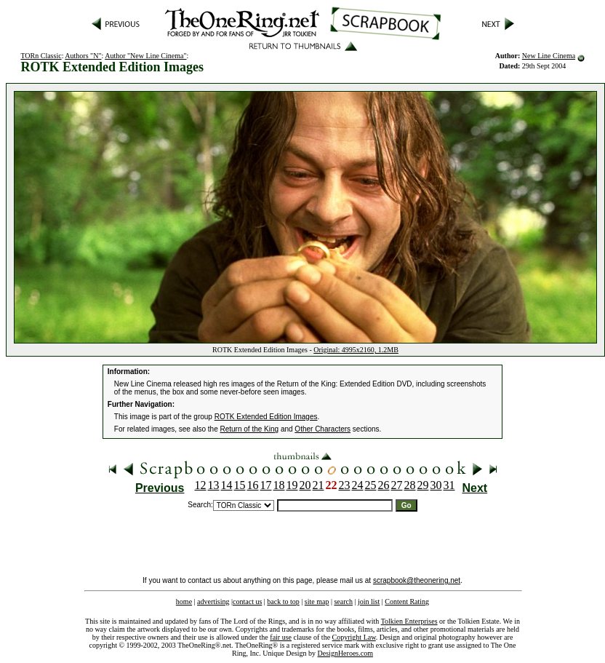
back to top (283, 602)
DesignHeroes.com (345, 653)
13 (214, 485)
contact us (247, 602)
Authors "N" (83, 56)
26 (384, 485)
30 (436, 485)
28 (410, 485)
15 (240, 485)
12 (201, 485)
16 (253, 485)
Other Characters (322, 429)
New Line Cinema (548, 56)
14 (227, 485)
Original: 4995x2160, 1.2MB (355, 350)
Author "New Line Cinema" (145, 56)
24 (358, 485)
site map (317, 602)
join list (369, 602)
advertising (213, 602)
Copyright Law (354, 637)
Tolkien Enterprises (409, 621)
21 (318, 485)
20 (305, 485)
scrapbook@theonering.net (416, 580)
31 (449, 485)
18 (279, 485)
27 (397, 485)
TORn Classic (40, 56)
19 (292, 485)
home (184, 602)
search (343, 602)
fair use (281, 637)
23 (344, 485)
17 (266, 485)
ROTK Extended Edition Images (266, 417)
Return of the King (249, 429)
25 (371, 485)
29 (423, 485)
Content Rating (407, 602)
